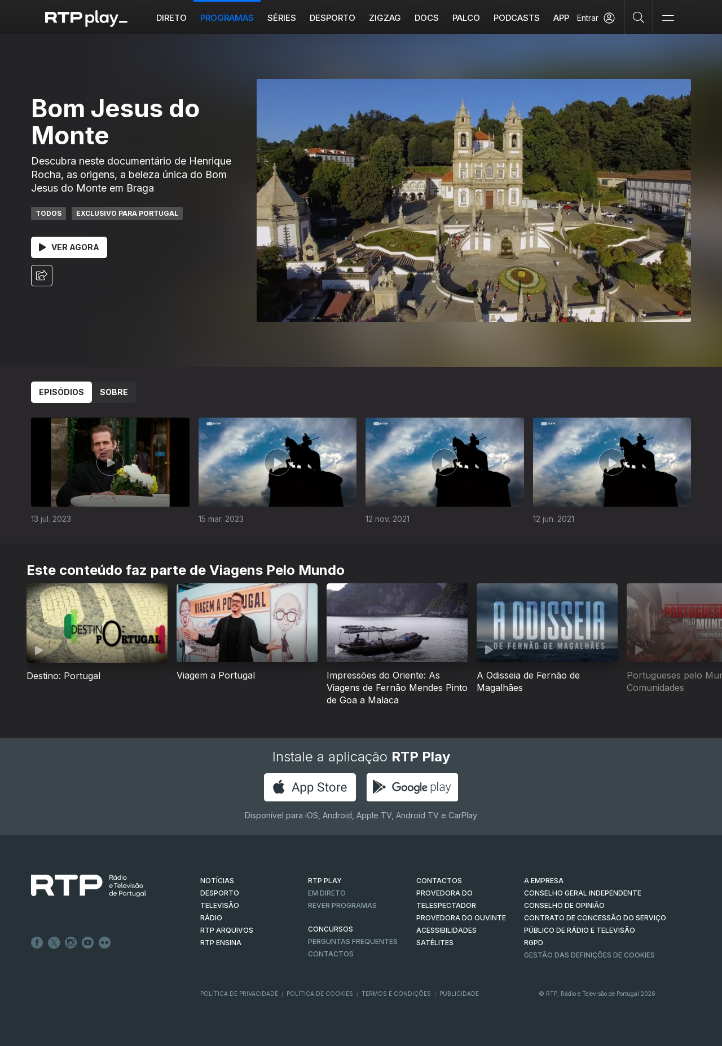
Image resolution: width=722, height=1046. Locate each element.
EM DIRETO (327, 893)
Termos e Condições (396, 993)
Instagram (71, 943)
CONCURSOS (330, 929)
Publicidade (459, 993)
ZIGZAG (385, 17)
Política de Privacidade (239, 993)
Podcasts (517, 17)
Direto (171, 17)
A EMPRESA (543, 880)
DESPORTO (219, 893)
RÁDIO (211, 918)
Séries (281, 17)
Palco (466, 17)
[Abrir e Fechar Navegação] (668, 18)
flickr (105, 943)
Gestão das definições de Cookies (589, 955)
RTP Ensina (220, 942)
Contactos (331, 954)
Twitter (54, 943)
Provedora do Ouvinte (461, 918)
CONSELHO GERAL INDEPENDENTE (582, 893)
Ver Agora (69, 247)
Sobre (114, 392)
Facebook (37, 943)
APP (561, 17)
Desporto (332, 17)
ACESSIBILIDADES (446, 930)
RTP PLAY (325, 880)
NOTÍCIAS (217, 880)
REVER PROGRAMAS (342, 905)
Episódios (61, 392)
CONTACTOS (439, 880)
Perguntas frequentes (353, 941)
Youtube (88, 943)
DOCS (427, 17)
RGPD (533, 942)
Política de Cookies (320, 993)
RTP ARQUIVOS (226, 930)
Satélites (435, 942)
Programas (227, 17)
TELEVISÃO (219, 905)
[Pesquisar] (638, 17)
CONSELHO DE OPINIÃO (564, 905)
